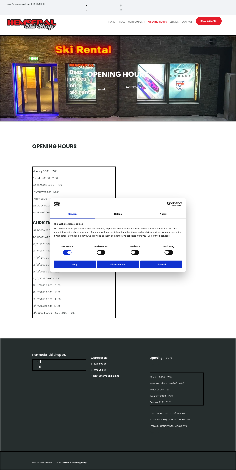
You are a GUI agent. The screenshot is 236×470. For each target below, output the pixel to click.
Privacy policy (79, 462)
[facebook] (121, 5)
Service (174, 21)
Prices (121, 21)
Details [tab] (118, 214)
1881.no (65, 462)
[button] (209, 21)
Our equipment (136, 21)
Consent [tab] (73, 214)
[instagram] (121, 10)
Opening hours (157, 21)
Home (112, 21)
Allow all (161, 264)
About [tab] (163, 214)
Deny (75, 264)
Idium (49, 462)
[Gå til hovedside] (31, 29)
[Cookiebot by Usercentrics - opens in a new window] (169, 204)
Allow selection (118, 264)
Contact (187, 21)
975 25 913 (100, 369)
